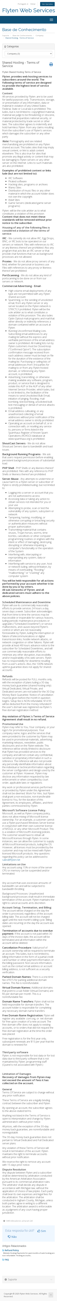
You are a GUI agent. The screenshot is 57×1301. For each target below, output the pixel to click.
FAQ (5, 1259)
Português (23, 4)
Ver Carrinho (47, 4)
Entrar (33, 4)
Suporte (5, 35)
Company (39, 35)
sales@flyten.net (11, 859)
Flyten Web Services (28, 10)
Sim (42, 1231)
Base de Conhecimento (22, 35)
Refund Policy (10, 1250)
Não (12, 1237)
